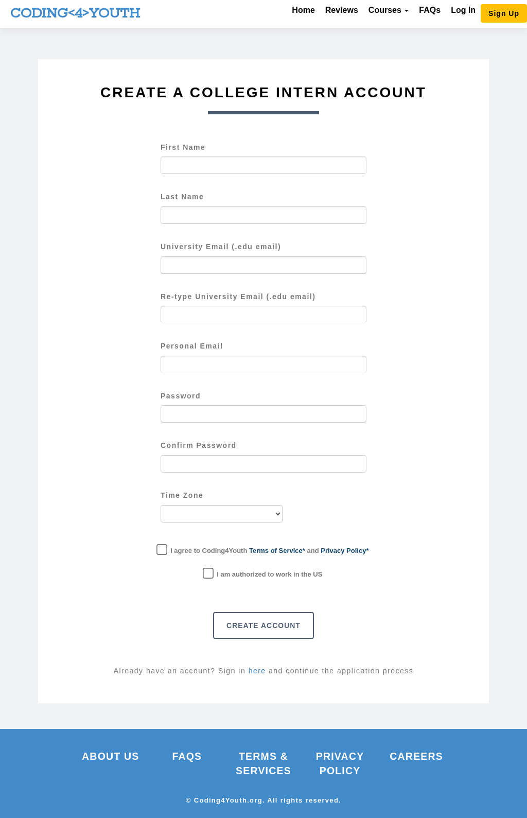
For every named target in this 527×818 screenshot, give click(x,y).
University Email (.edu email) (221, 246)
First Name (183, 147)
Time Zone (182, 495)
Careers (416, 756)
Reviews (341, 10)
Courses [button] (388, 10)
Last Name (182, 197)
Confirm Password (199, 445)
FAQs (430, 10)
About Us (110, 756)
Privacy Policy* (344, 550)
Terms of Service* (277, 550)
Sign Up (503, 13)
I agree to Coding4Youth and (264, 549)
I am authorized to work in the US (264, 573)
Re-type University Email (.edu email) (238, 296)
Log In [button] (463, 10)
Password (181, 396)
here (259, 671)
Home (303, 10)
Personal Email (192, 346)
